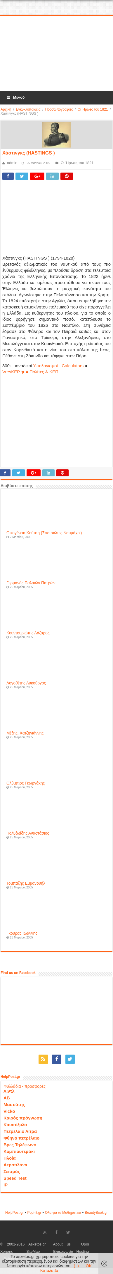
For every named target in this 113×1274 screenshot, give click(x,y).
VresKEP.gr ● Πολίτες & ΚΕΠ (30, 371)
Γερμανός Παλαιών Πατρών (30, 583)
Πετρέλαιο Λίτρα (20, 1131)
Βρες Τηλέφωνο (20, 1144)
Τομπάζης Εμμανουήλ (25, 883)
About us (62, 1244)
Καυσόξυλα (15, 1124)
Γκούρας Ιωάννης (21, 933)
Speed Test (15, 1178)
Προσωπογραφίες (59, 109)
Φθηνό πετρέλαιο (21, 1137)
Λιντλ (9, 1091)
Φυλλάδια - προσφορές (25, 1086)
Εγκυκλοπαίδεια (28, 109)
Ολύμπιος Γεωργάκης (25, 783)
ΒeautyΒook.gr (96, 1213)
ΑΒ (7, 1097)
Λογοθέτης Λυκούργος (26, 683)
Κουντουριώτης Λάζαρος (28, 633)
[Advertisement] (56, 53)
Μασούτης (14, 1104)
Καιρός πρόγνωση (23, 1117)
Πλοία (10, 1158)
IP (6, 1184)
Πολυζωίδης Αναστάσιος (27, 833)
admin (12, 163)
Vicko (9, 1111)
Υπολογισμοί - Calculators (58, 365)
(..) (76, 1266)
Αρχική (6, 109)
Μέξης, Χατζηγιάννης (25, 733)
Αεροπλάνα (15, 1164)
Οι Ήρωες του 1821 (93, 109)
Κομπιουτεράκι (19, 1151)
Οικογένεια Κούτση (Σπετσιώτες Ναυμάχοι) (44, 533)
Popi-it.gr (34, 1213)
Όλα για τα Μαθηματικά (63, 1213)
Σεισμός (12, 1171)
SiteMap (33, 1252)
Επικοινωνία (63, 1252)
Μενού (15, 97)
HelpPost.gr (14, 1213)
